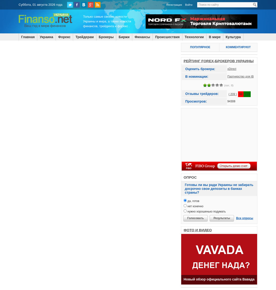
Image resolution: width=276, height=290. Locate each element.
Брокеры (106, 37)
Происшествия (167, 37)
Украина (46, 37)
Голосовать (195, 218)
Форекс (64, 37)
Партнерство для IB (240, 76)
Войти (188, 4)
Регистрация (174, 4)
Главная (28, 37)
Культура (233, 37)
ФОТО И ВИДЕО (198, 230)
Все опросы (244, 218)
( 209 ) (232, 94)
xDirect (231, 69)
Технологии (194, 37)
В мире (215, 37)
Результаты (221, 218)
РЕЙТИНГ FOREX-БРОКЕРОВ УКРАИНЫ (219, 61)
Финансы (142, 37)
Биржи (124, 37)
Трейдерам (84, 37)
